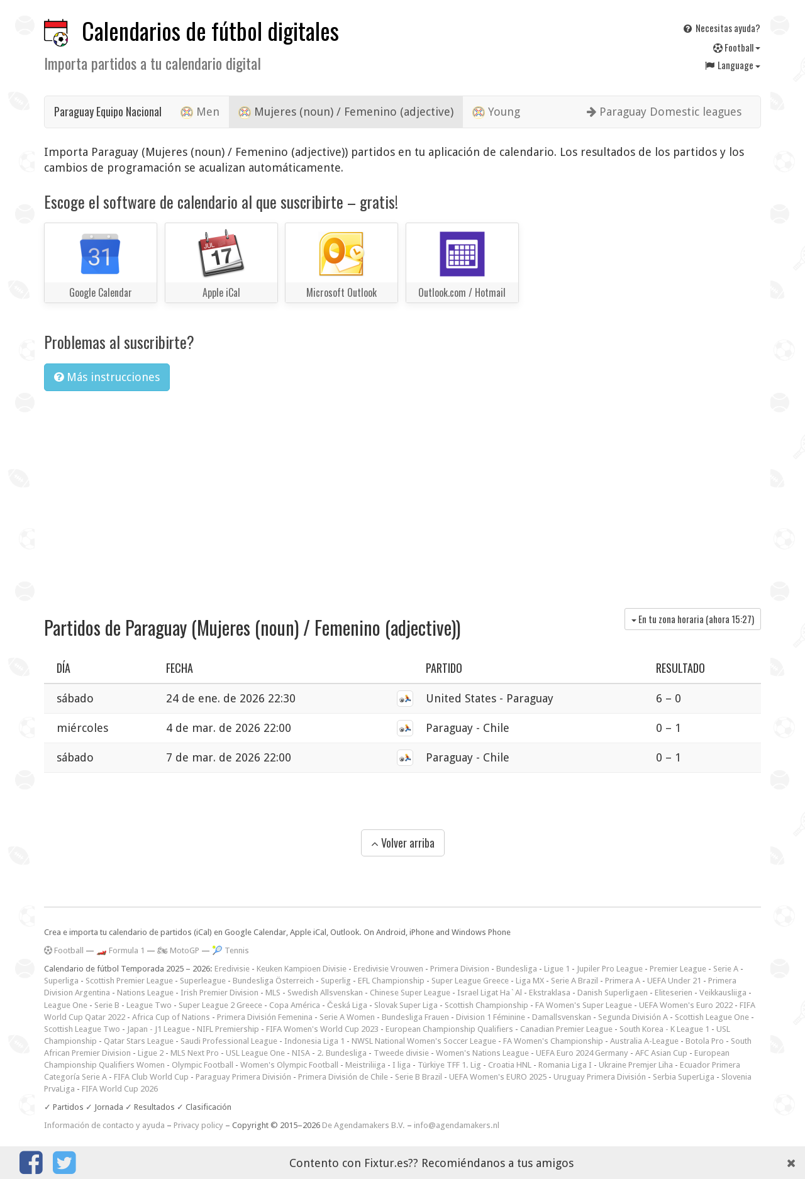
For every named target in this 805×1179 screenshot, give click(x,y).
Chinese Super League (410, 992)
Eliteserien (673, 992)
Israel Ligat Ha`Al (489, 992)
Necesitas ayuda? (721, 28)
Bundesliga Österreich (273, 980)
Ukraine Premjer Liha (636, 1065)
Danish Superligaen (612, 992)
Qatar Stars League (139, 1041)
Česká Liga (347, 1005)
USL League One (255, 1053)
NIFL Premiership (228, 1029)
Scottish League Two (82, 1029)
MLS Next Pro (194, 1053)
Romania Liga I (565, 1065)
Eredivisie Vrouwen (388, 968)
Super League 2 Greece (220, 1005)
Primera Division (459, 968)
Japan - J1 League (158, 1029)
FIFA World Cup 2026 (120, 1088)
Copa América (294, 1005)
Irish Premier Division (219, 992)
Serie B (106, 1005)
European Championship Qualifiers (449, 1029)
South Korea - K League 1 (664, 1029)
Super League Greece (470, 980)
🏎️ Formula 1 (120, 950)
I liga (401, 1065)
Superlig (336, 980)
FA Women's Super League (583, 1005)
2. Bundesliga (342, 1053)
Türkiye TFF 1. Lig (449, 1065)
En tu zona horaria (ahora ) (692, 619)
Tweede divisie (401, 1053)
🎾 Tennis (230, 950)
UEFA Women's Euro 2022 (686, 1005)
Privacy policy (198, 1125)
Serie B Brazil (418, 1077)
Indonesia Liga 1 (314, 1041)
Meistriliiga (365, 1065)
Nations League (145, 992)
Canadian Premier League (566, 1029)
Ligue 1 (557, 968)
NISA (301, 1053)
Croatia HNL (509, 1065)
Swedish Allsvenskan (325, 992)
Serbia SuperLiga (683, 1077)
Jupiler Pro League (610, 968)
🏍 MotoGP (178, 950)
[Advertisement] (402, 495)
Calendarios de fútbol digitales (210, 30)
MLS (272, 992)
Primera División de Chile (343, 1077)
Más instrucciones (107, 377)
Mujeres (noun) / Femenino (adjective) (345, 112)
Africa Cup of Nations (171, 1017)
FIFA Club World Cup (151, 1077)
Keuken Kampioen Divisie (302, 968)
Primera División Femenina (265, 1017)
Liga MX (530, 980)
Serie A (725, 968)
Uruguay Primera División (599, 1077)
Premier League (678, 968)
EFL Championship (391, 980)
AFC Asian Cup (661, 1053)
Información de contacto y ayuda (104, 1125)
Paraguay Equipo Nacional (108, 111)
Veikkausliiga (723, 992)
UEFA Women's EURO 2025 (498, 1077)
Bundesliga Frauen (415, 1017)
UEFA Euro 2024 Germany (582, 1053)
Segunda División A (633, 1017)
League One (65, 1005)
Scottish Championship (486, 1005)
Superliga (61, 980)
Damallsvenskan (561, 1017)
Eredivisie (232, 968)
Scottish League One (712, 1017)
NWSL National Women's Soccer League (424, 1041)
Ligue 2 (151, 1053)
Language (732, 65)
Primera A (622, 980)
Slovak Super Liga (406, 1005)
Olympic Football (202, 1065)
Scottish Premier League (129, 980)
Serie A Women (347, 1017)
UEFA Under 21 (674, 980)
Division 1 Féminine (490, 1017)
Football (736, 47)
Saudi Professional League (228, 1041)
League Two (149, 1005)
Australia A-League (644, 1041)
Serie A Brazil (574, 980)
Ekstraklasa (549, 992)
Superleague (203, 980)
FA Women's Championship (553, 1041)
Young (496, 112)
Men (199, 112)
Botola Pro (705, 1041)
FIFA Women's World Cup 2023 (322, 1029)
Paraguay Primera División (243, 1077)
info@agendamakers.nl (456, 1125)
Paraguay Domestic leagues (664, 111)
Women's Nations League (482, 1053)
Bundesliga (516, 968)
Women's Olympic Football (289, 1065)
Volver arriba (403, 842)
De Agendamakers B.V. (363, 1125)
